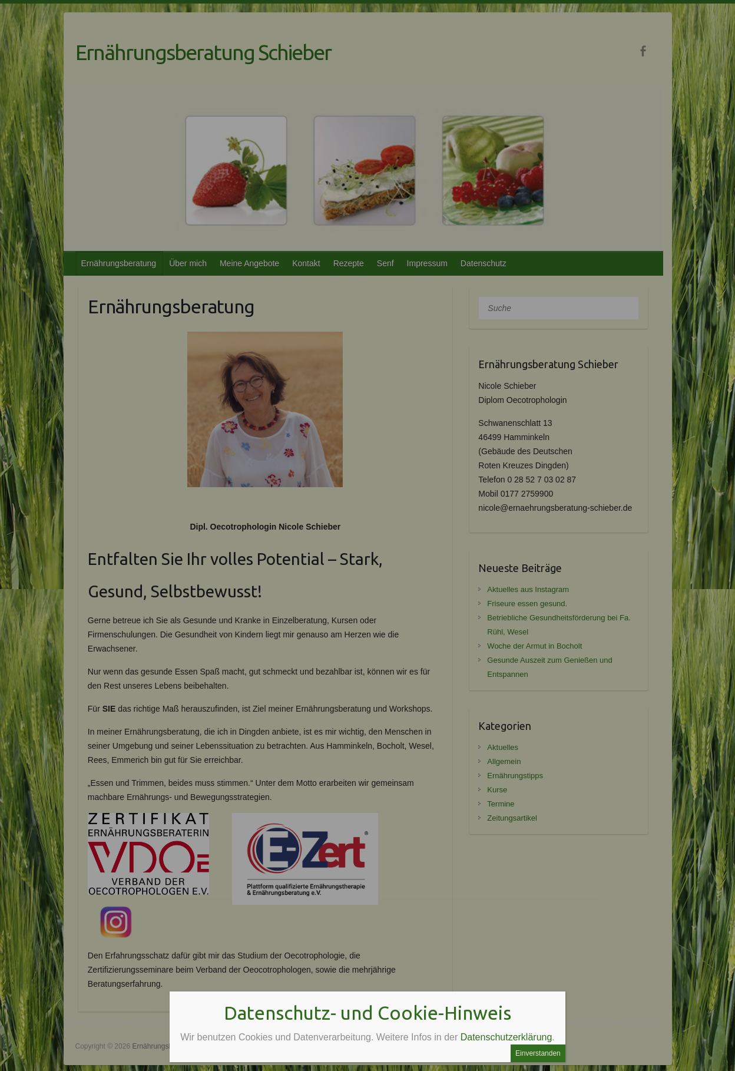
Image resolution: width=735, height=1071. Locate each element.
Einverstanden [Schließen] (538, 1053)
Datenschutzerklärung (506, 1037)
